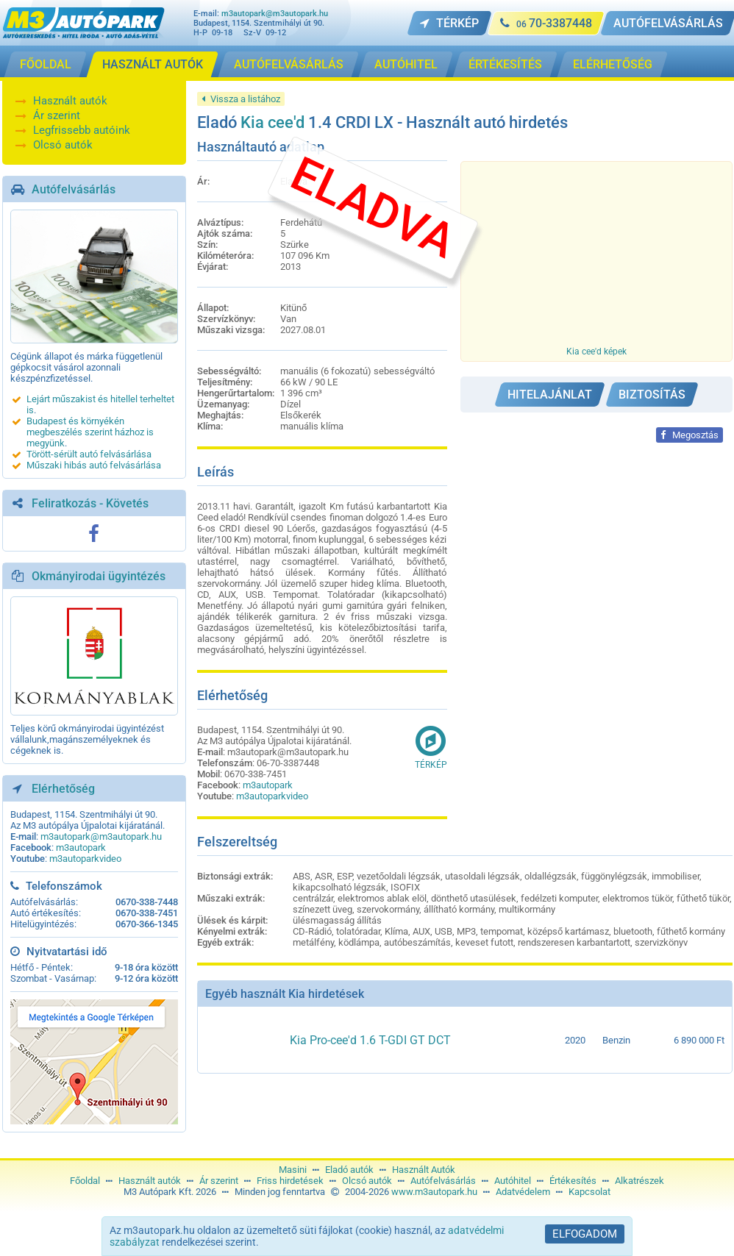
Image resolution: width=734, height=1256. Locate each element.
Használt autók (70, 100)
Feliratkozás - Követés (90, 503)
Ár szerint (56, 115)
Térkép (431, 747)
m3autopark (81, 847)
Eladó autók (349, 1169)
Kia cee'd (272, 122)
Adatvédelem (523, 1191)
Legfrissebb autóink (81, 130)
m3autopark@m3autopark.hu (274, 13)
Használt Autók (423, 1169)
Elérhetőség (63, 789)
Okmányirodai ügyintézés (98, 576)
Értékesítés (572, 1180)
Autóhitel (512, 1180)
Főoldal (85, 1180)
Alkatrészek (639, 1180)
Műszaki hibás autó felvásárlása (93, 465)
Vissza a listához (241, 98)
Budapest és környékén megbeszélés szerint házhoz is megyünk (90, 432)
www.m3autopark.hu (434, 1191)
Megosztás (689, 434)
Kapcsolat (589, 1191)
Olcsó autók (63, 144)
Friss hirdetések (290, 1180)
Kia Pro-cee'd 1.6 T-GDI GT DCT (370, 1040)
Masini (293, 1169)
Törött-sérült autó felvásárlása (89, 454)
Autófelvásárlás (73, 189)
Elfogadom (584, 1234)
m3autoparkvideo (85, 858)
